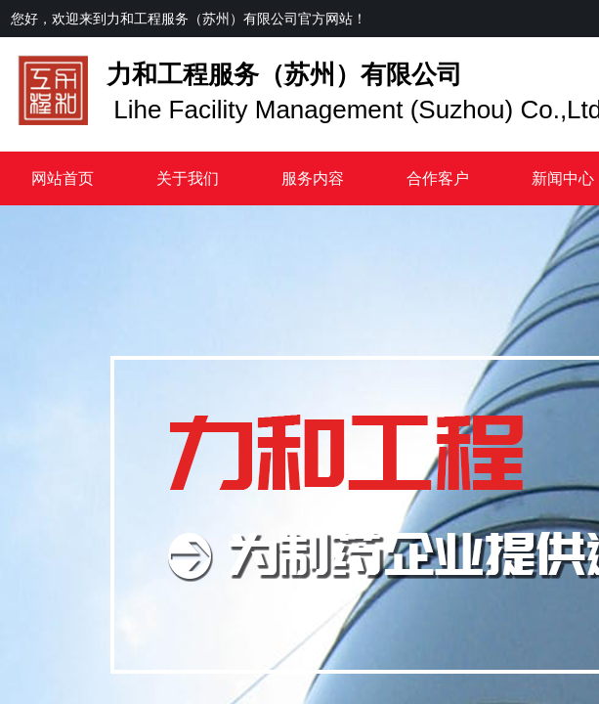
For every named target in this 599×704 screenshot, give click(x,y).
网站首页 (62, 178)
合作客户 (437, 178)
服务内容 (312, 178)
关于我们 (187, 178)
